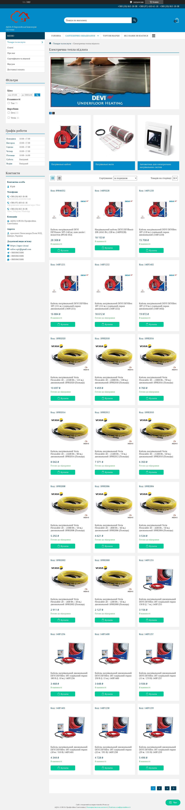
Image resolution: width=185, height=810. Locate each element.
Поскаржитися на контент (96, 807)
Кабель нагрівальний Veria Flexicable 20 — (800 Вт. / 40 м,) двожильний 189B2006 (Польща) (112, 528)
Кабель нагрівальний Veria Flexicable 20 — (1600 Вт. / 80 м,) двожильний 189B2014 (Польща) (68, 454)
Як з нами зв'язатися (136, 35)
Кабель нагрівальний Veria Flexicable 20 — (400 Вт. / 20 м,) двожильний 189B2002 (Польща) (68, 602)
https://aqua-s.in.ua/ (19, 245)
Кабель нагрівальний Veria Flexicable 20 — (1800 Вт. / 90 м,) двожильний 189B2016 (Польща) (156, 380)
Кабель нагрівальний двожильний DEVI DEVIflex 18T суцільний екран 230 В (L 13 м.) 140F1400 (113, 676)
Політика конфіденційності (120, 807)
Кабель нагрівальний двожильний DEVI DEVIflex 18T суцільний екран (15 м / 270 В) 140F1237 (157, 676)
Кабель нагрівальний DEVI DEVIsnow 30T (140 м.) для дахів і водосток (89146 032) (68, 232)
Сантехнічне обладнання (80, 35)
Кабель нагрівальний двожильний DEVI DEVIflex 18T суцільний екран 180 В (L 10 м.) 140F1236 (69, 676)
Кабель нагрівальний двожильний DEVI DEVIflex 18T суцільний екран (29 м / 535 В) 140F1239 (157, 749)
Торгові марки (111, 35)
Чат (173, 802)
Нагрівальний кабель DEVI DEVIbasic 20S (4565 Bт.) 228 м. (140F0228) (114, 230)
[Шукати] (134, 19)
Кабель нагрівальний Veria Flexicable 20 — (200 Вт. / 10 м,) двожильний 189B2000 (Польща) (112, 602)
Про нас (11, 53)
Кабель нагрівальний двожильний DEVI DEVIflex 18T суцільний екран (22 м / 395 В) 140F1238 (113, 749)
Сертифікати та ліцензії (18, 58)
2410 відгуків (138, 2)
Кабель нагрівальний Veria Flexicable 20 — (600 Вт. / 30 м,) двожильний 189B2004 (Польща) (156, 528)
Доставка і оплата (15, 69)
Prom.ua (106, 804)
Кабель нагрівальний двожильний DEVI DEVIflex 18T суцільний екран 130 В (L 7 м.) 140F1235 (157, 602)
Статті (10, 47)
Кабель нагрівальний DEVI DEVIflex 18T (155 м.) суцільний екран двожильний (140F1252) (113, 306)
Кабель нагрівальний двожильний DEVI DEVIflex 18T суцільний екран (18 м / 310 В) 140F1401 (69, 749)
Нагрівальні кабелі (61, 164)
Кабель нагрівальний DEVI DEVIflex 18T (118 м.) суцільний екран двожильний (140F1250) (157, 232)
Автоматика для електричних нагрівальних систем (155, 166)
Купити (65, 250)
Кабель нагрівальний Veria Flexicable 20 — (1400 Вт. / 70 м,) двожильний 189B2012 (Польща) (112, 454)
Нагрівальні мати (105, 164)
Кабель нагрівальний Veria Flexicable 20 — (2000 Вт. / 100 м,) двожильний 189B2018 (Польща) (112, 380)
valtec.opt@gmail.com (20, 249)
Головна (56, 35)
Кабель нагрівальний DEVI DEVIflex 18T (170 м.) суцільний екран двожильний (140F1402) (157, 306)
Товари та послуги (62, 43)
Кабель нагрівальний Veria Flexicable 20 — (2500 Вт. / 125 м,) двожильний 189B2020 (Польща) (68, 380)
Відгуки (11, 64)
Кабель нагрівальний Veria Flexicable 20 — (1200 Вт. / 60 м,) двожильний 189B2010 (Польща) (156, 454)
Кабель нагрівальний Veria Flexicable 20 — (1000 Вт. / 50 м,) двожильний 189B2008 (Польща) (68, 528)
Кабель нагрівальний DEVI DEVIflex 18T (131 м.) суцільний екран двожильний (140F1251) (69, 306)
